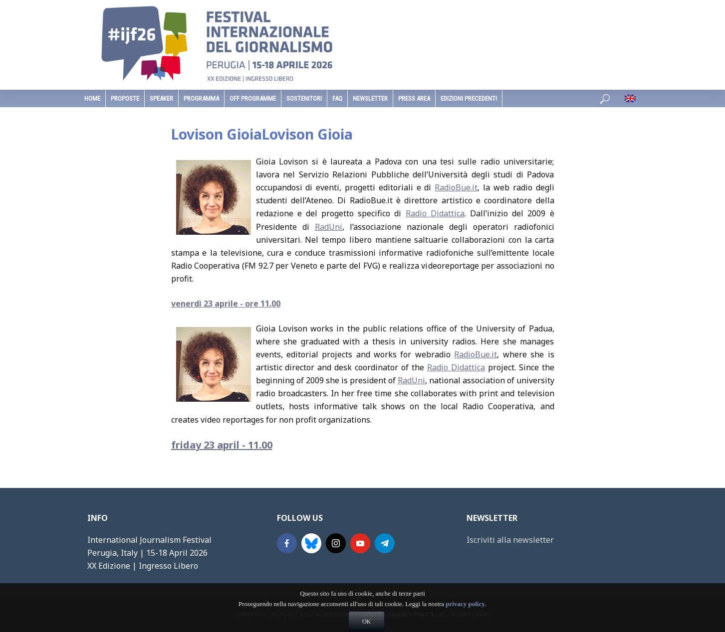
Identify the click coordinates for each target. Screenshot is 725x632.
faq (337, 98)
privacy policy (465, 619)
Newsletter (370, 98)
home (92, 98)
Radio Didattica (435, 213)
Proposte (125, 98)
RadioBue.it (456, 187)
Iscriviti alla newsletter (510, 539)
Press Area (414, 98)
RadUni (328, 226)
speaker (161, 98)
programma (201, 98)
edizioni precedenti (469, 98)
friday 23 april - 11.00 (221, 445)
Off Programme (253, 98)
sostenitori (304, 98)
